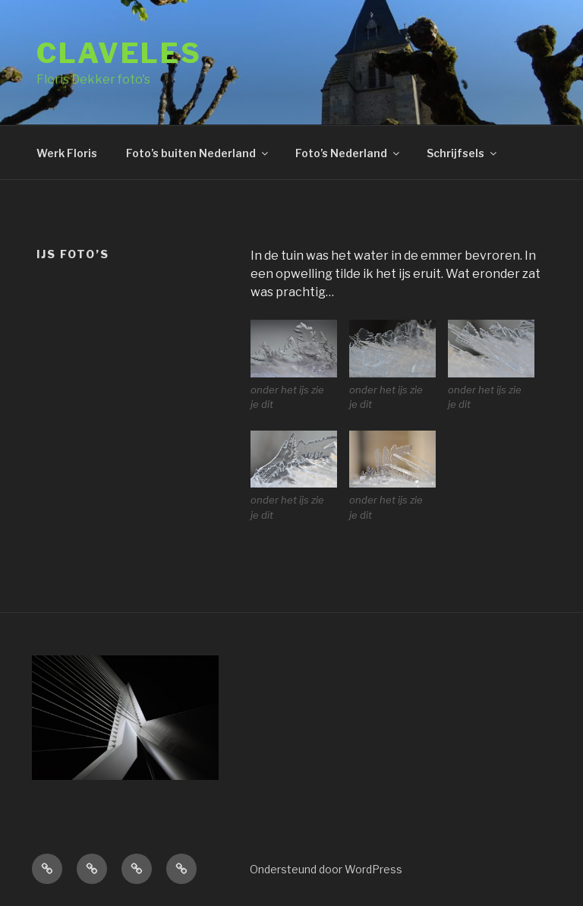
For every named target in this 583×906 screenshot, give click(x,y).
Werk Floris (66, 153)
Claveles (119, 53)
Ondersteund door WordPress (326, 869)
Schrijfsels (463, 153)
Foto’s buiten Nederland (198, 153)
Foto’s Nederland (348, 153)
